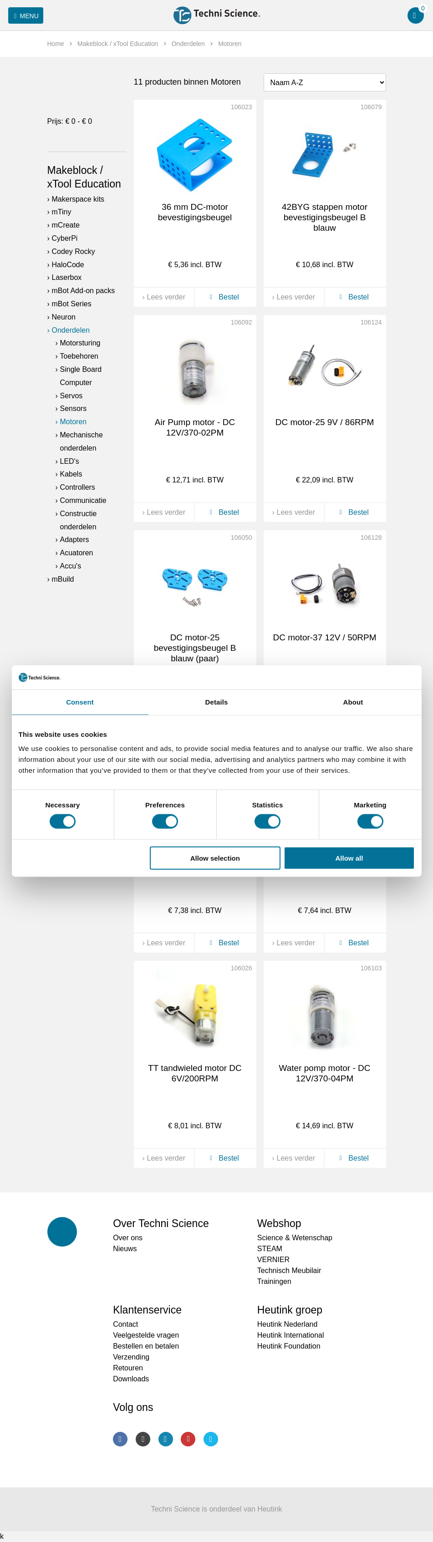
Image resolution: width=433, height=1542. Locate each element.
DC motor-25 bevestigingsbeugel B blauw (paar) (195, 648)
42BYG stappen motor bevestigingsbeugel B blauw (324, 217)
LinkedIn (165, 1439)
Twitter (211, 1439)
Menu (25, 16)
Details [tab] (216, 701)
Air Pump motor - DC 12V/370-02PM (195, 427)
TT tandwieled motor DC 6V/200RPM (195, 1073)
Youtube (188, 1439)
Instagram (143, 1439)
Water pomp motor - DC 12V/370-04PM (325, 1073)
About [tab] (353, 701)
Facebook (120, 1439)
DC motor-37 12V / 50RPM (324, 637)
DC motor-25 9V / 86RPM (324, 422)
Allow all (349, 858)
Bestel (223, 297)
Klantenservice (147, 1310)
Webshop (279, 1223)
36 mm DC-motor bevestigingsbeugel (195, 212)
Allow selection (215, 858)
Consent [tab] (80, 701)
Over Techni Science (161, 1223)
